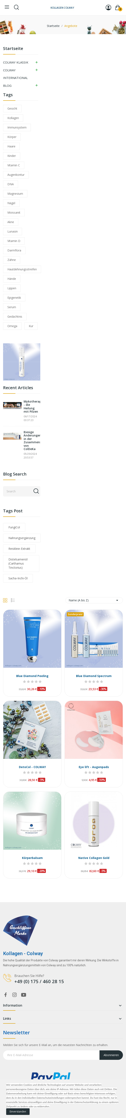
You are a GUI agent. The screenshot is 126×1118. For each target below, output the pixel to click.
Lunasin (12, 231)
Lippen (11, 288)
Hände (11, 279)
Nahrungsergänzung (21, 538)
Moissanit (13, 212)
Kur (31, 326)
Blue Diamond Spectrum (94, 676)
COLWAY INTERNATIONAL (15, 74)
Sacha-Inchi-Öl (18, 578)
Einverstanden (18, 1111)
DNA (10, 184)
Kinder (11, 156)
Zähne (11, 260)
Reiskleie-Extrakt (19, 549)
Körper (11, 137)
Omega (12, 326)
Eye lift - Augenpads (94, 767)
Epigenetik (14, 298)
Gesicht (12, 108)
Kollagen (13, 118)
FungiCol (14, 527)
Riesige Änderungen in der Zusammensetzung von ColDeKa (32, 441)
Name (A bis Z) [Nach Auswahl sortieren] (94, 600)
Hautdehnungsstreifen (22, 269)
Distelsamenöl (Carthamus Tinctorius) (18, 563)
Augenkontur (15, 175)
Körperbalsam (32, 858)
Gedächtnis (14, 316)
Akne (10, 222)
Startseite (13, 48)
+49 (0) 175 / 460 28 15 (39, 981)
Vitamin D (13, 241)
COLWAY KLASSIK (15, 62)
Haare (11, 146)
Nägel (11, 203)
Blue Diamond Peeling (32, 676)
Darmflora (14, 250)
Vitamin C (13, 165)
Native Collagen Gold (93, 858)
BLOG (7, 85)
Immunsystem (17, 127)
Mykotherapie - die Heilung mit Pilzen (32, 406)
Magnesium (15, 194)
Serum (11, 307)
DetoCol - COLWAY (32, 767)
